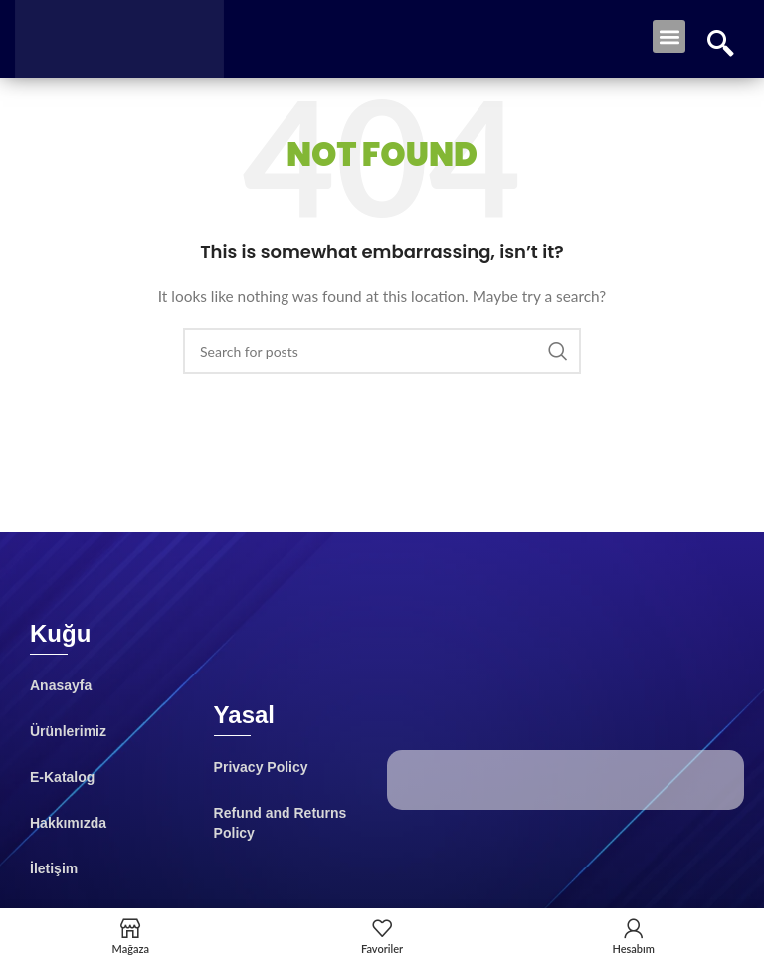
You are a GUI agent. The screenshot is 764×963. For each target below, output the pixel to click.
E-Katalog (62, 777)
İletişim (54, 868)
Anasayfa (61, 685)
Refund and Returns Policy (280, 823)
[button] (669, 36)
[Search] (382, 351)
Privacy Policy (261, 767)
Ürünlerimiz (68, 731)
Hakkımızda (68, 823)
